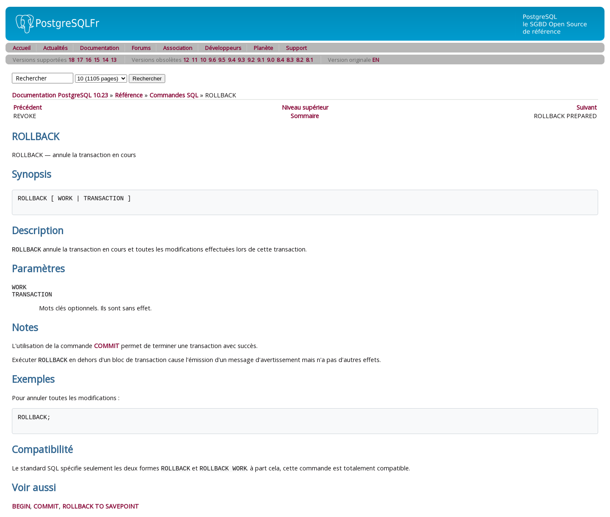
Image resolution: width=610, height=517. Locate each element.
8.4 (280, 60)
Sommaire (305, 116)
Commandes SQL (174, 95)
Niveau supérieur (305, 107)
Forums (141, 48)
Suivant (587, 107)
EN (375, 60)
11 (194, 60)
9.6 (212, 60)
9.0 (270, 60)
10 (203, 60)
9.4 (231, 60)
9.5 (221, 60)
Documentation (99, 48)
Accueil (21, 48)
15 (97, 60)
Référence (129, 95)
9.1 (260, 60)
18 (71, 60)
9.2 (251, 60)
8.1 (309, 60)
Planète (263, 48)
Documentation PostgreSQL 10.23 (60, 95)
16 (88, 60)
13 (113, 60)
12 (186, 60)
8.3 (290, 60)
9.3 (241, 60)
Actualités (55, 48)
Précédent (27, 107)
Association (177, 48)
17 (80, 60)
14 (105, 60)
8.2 (299, 60)
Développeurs (223, 48)
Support (296, 48)
